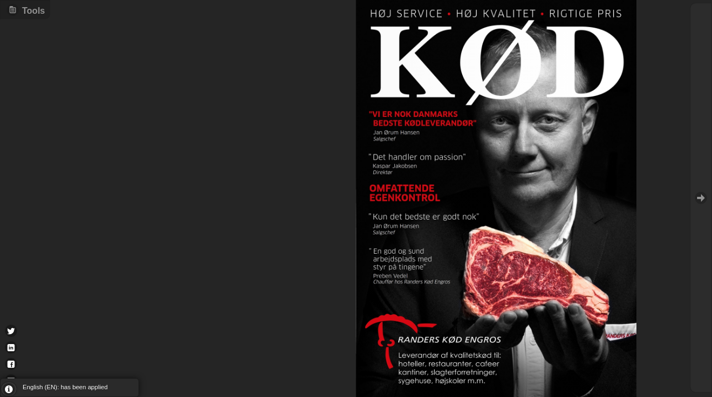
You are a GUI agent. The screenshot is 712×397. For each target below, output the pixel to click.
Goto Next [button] (701, 198)
